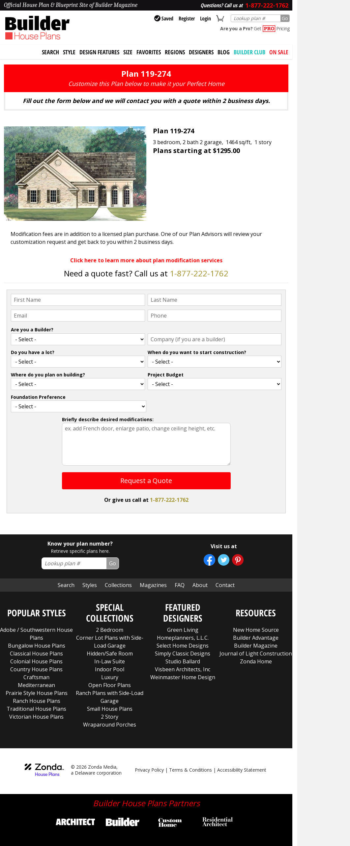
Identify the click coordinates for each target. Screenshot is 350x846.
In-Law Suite (109, 661)
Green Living (182, 629)
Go (285, 18)
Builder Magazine (255, 645)
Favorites (148, 52)
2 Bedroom (109, 629)
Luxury (109, 677)
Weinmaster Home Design (182, 677)
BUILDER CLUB (249, 52)
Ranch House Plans (36, 701)
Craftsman (36, 677)
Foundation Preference (38, 397)
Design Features (99, 52)
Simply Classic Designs (182, 653)
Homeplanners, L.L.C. (183, 637)
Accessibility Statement (241, 770)
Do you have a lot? (32, 352)
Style (69, 52)
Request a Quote (146, 480)
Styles (89, 585)
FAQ (180, 585)
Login (205, 18)
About (200, 585)
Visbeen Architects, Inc (182, 669)
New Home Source (256, 629)
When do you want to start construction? (197, 352)
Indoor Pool (109, 669)
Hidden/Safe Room (110, 653)
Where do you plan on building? (48, 375)
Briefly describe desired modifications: (108, 419)
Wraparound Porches (109, 724)
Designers (201, 52)
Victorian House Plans (36, 716)
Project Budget (166, 375)
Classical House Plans (36, 653)
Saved (163, 18)
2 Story (109, 716)
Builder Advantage (255, 637)
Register (187, 18)
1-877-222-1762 (199, 273)
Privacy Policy (149, 770)
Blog (224, 52)
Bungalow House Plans (36, 645)
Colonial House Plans (36, 661)
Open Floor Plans (109, 685)
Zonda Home (256, 661)
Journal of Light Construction (255, 653)
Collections (118, 585)
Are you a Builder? (32, 329)
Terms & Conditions (190, 770)
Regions (175, 52)
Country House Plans (36, 669)
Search (66, 585)
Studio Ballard (182, 661)
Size (127, 52)
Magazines (153, 585)
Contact (225, 585)
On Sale (278, 52)
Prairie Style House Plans (37, 693)
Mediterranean (36, 685)
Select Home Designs (183, 645)
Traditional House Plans (36, 708)
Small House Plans (109, 708)
